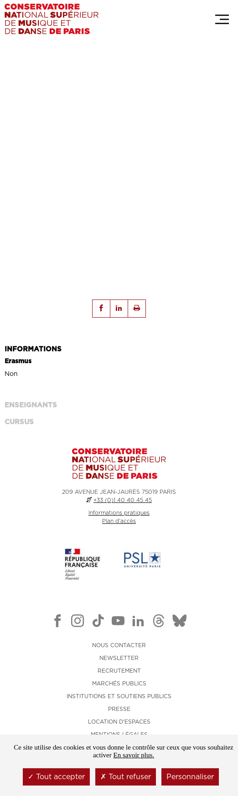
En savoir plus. (133, 755)
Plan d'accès (119, 521)
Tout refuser (125, 777)
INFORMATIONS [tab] (33, 349)
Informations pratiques (119, 513)
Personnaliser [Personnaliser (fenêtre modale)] (190, 777)
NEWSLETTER (119, 658)
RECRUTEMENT (119, 671)
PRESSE (119, 709)
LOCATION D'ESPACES (119, 722)
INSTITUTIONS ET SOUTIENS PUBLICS (119, 696)
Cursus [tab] (19, 422)
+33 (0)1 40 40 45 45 (122, 500)
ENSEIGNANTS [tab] (31, 405)
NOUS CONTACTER (119, 645)
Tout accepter (56, 777)
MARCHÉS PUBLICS (119, 683)
